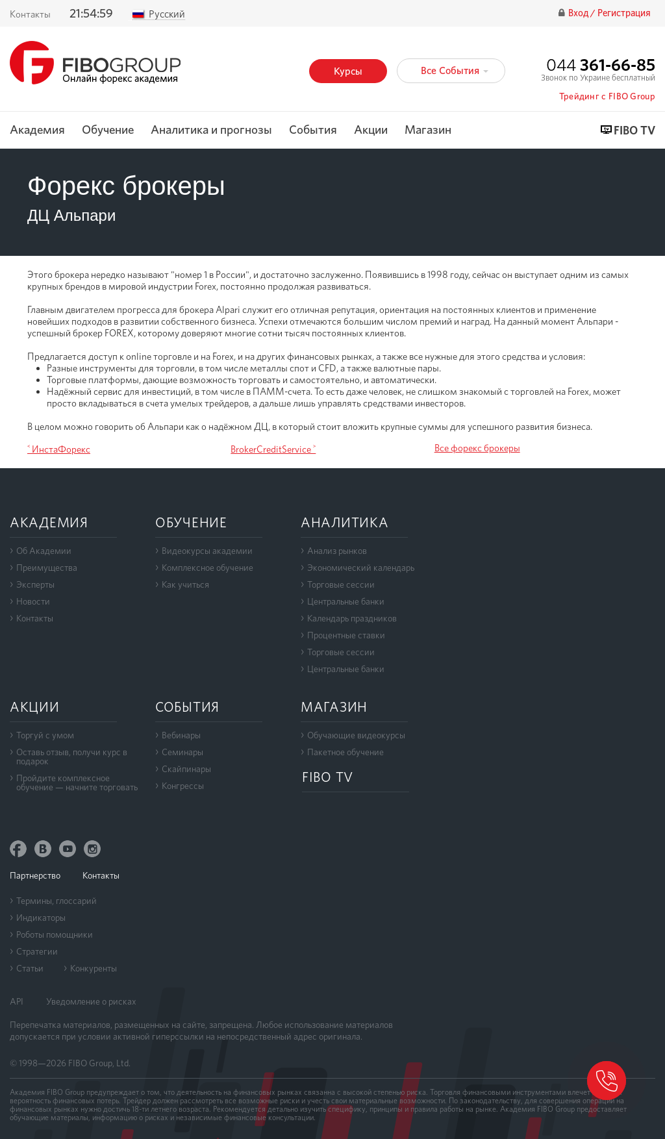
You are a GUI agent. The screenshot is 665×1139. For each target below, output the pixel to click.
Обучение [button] (108, 130)
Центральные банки (345, 601)
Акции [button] (371, 130)
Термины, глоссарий (56, 900)
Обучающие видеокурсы (356, 735)
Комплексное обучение (207, 567)
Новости (33, 601)
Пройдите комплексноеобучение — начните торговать (77, 782)
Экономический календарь (360, 567)
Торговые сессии (341, 584)
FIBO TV (634, 131)
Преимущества (46, 567)
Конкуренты (93, 968)
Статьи (30, 968)
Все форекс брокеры (477, 448)
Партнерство (35, 875)
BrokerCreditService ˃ (273, 449)
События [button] (313, 130)
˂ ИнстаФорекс (58, 449)
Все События (454, 70)
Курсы (348, 71)
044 (600, 65)
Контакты (30, 14)
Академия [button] (37, 130)
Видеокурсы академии (207, 550)
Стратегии (37, 951)
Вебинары (181, 735)
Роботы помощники (54, 934)
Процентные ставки (346, 635)
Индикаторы (41, 917)
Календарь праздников (352, 618)
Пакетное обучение (345, 752)
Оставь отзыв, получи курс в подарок (71, 756)
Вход (579, 13)
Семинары (182, 752)
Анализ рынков (337, 550)
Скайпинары (186, 769)
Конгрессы (183, 786)
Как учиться (185, 584)
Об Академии (43, 550)
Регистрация (624, 13)
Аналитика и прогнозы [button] (211, 130)
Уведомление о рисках (91, 1001)
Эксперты (35, 584)
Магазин (428, 130)
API (16, 1001)
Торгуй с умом (45, 735)
